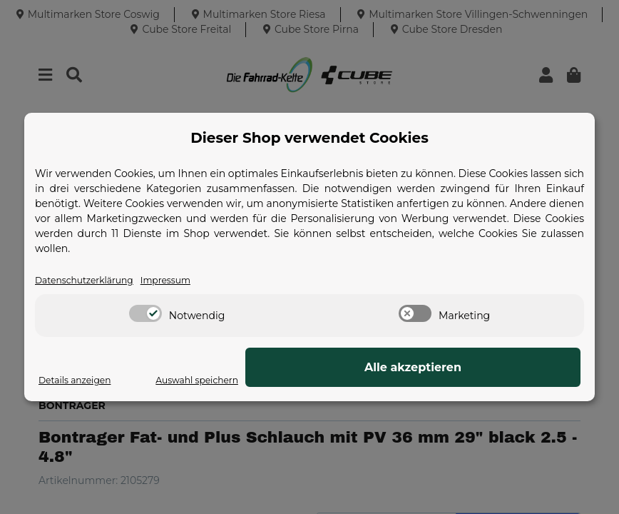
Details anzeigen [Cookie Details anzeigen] (80, 380)
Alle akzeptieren (509, 368)
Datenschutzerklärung (91, 280)
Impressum (183, 280)
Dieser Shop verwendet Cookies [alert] (309, 137)
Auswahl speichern (384, 380)
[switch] (145, 314)
